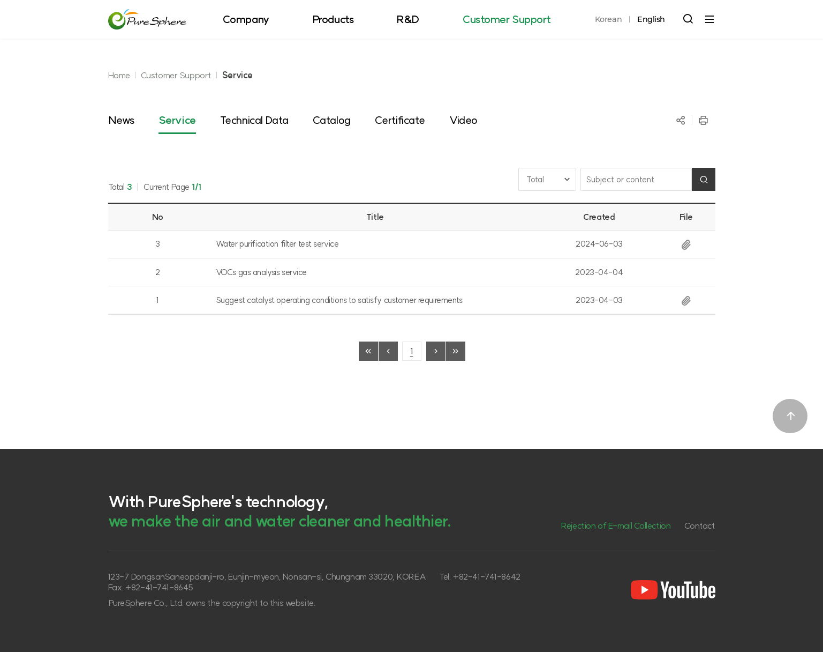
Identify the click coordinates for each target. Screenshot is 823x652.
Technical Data (254, 120)
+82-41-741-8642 (486, 576)
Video (463, 120)
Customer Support (176, 75)
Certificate (400, 120)
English (651, 19)
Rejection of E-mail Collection (615, 525)
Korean (608, 19)
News (121, 120)
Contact (699, 525)
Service (237, 75)
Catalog (332, 120)
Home (119, 75)
